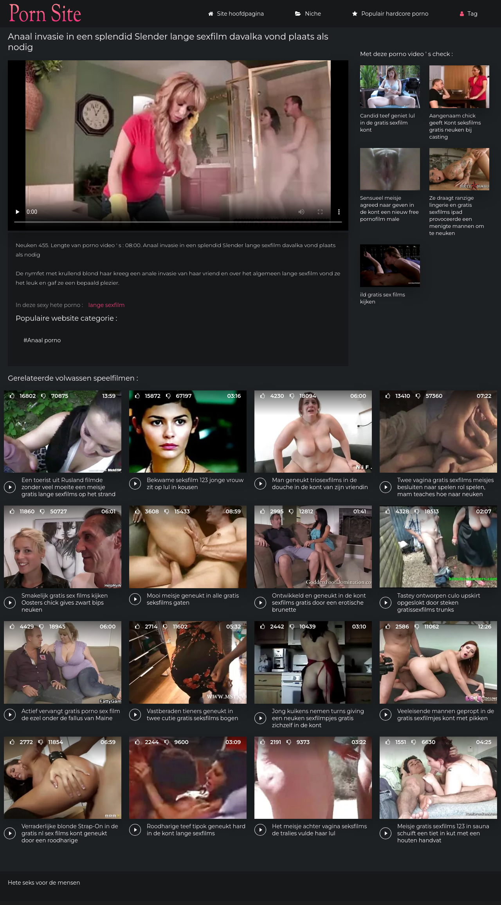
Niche (308, 13)
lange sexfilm (106, 305)
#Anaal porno (42, 340)
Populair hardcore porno (390, 13)
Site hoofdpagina (236, 13)
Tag (469, 13)
